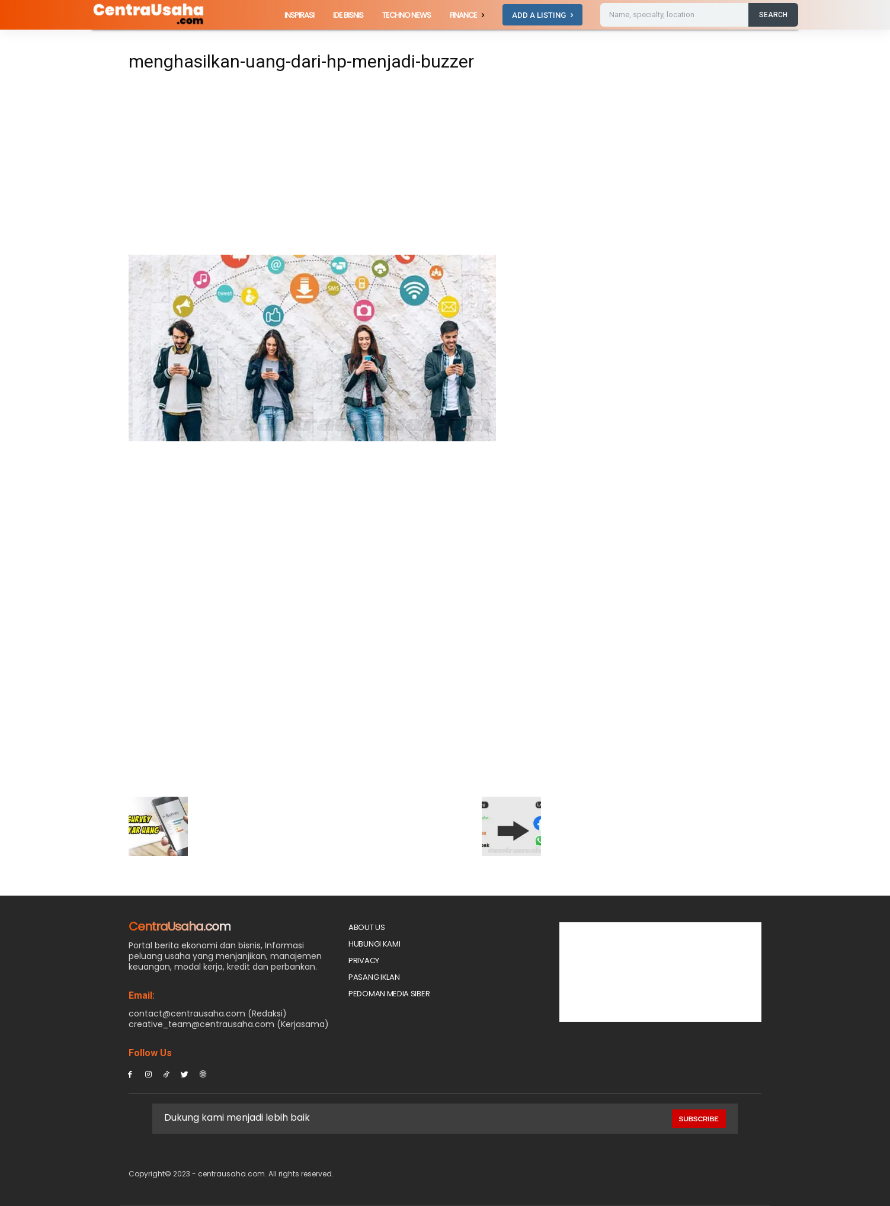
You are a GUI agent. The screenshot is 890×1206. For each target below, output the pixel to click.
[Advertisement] (335, 167)
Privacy (363, 960)
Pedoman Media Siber (389, 993)
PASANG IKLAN (373, 977)
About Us (366, 927)
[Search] (773, 15)
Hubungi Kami (374, 944)
